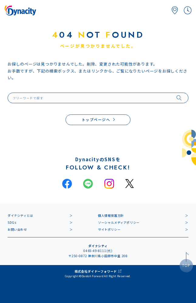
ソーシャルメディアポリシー (119, 222)
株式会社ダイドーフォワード (96, 271)
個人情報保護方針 (111, 215)
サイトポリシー (109, 229)
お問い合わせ (17, 229)
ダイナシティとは (20, 215)
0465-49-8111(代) (98, 250)
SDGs (12, 222)
